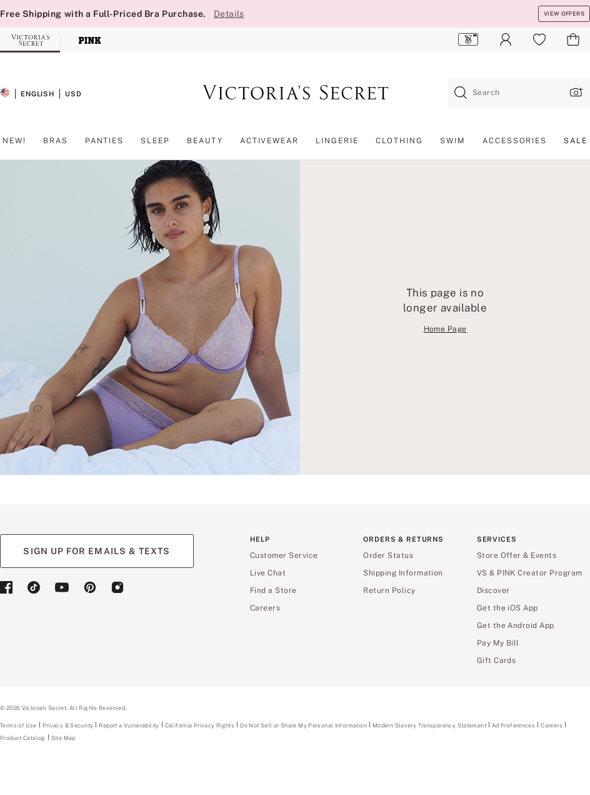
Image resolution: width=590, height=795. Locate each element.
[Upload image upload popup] (575, 92)
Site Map (63, 737)
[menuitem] (468, 39)
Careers (551, 725)
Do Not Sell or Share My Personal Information (303, 725)
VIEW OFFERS (564, 13)
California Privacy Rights (199, 725)
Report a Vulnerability (129, 725)
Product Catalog (23, 737)
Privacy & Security (68, 725)
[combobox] (519, 93)
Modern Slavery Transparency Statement (429, 725)
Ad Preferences (513, 725)
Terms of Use (18, 725)
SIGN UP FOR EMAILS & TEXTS (96, 551)
